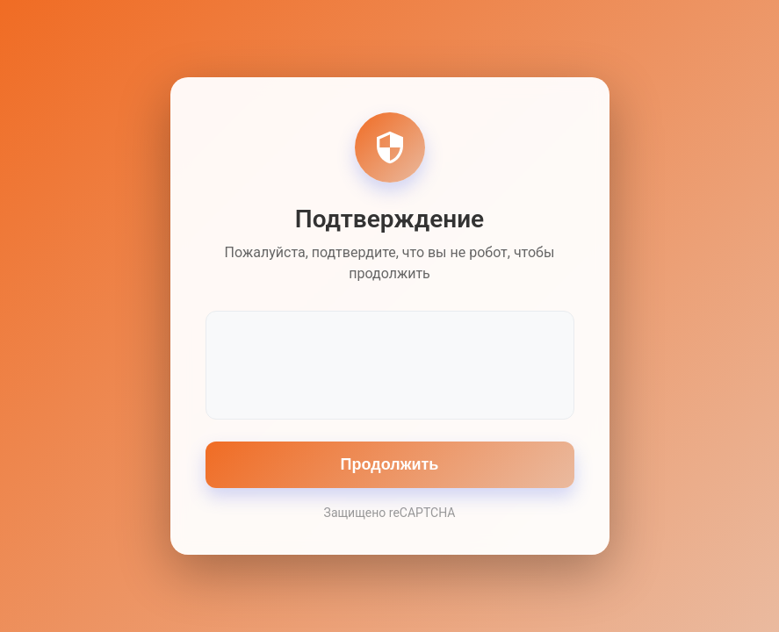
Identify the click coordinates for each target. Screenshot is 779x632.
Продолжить (390, 464)
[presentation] (389, 363)
